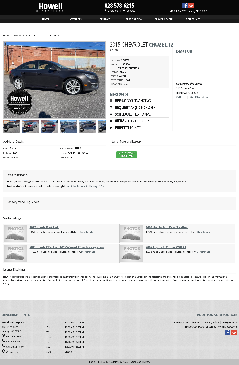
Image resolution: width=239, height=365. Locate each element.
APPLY (130, 101)
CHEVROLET (39, 35)
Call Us (180, 97)
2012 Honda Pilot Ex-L (44, 227)
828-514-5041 (17, 346)
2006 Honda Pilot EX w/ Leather (167, 227)
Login (92, 361)
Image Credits (230, 322)
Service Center (164, 19)
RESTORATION (134, 19)
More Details (86, 231)
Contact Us (12, 352)
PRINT (125, 128)
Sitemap (196, 322)
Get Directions (199, 97)
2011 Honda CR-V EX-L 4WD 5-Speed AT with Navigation (67, 247)
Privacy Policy (212, 322)
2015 (28, 35)
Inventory (17, 35)
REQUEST (132, 107)
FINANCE (105, 19)
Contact (129, 10)
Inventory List (181, 322)
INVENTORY (75, 19)
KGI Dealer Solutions (108, 361)
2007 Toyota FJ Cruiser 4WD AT (166, 247)
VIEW (130, 121)
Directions (111, 10)
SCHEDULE (130, 114)
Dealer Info (193, 19)
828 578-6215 (119, 5)
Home (45, 19)
